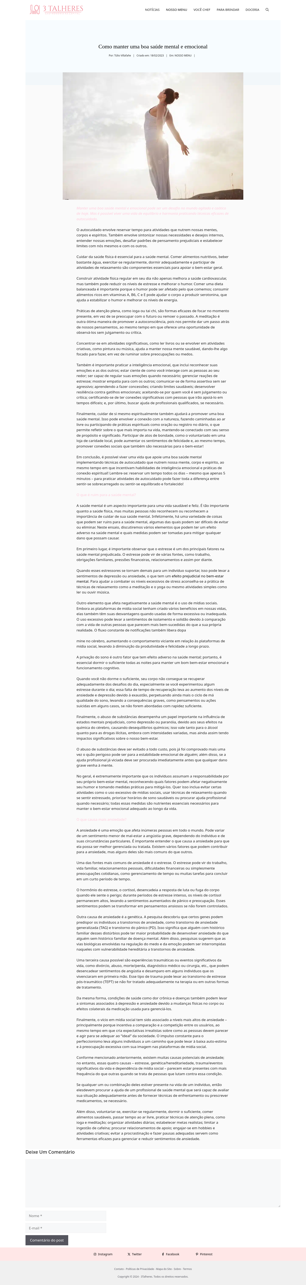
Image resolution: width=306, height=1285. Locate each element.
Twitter (137, 1254)
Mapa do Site (164, 1269)
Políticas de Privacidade (140, 1269)
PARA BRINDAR (228, 9)
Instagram (105, 1254)
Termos (187, 1269)
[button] (267, 9)
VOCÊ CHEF (202, 9)
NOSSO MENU (176, 9)
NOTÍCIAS (152, 9)
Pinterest (206, 1254)
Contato (119, 1269)
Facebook (172, 1254)
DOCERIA (252, 9)
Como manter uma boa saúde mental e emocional (152, 46)
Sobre (177, 1269)
